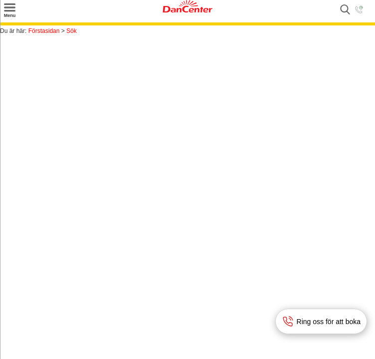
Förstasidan (44, 30)
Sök (71, 30)
